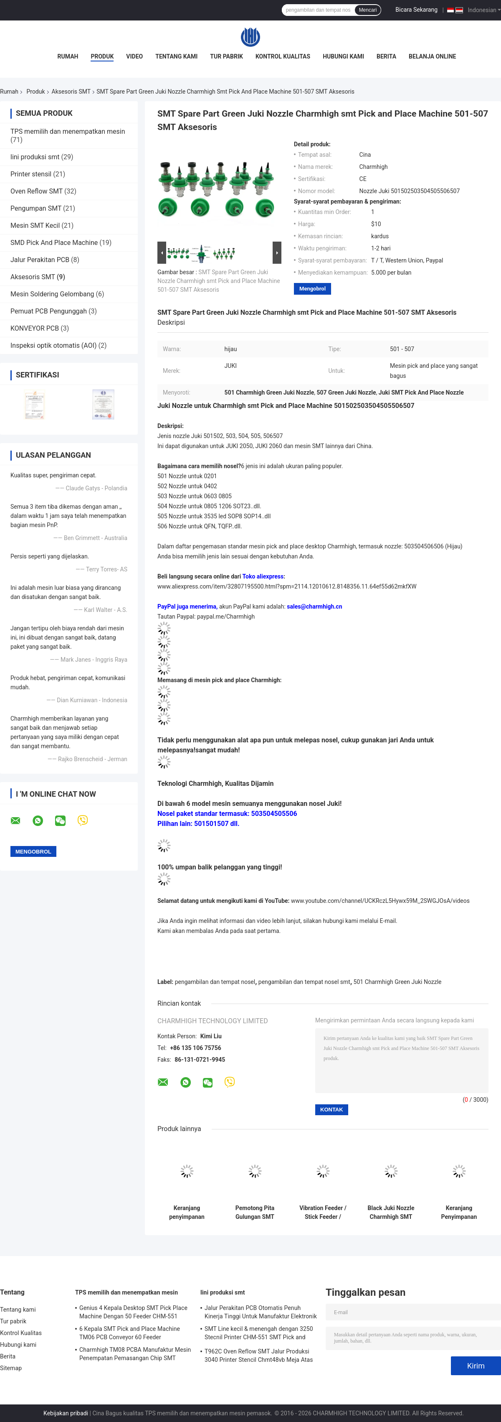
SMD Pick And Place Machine (54, 243)
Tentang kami (176, 56)
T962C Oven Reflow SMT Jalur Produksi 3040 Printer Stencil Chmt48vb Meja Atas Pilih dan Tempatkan (259, 1357)
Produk (102, 56)
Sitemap (11, 1368)
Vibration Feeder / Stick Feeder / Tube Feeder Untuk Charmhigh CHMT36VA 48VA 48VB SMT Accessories (323, 1213)
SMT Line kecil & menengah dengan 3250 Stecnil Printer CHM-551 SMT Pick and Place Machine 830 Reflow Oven (259, 1334)
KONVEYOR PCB (34, 328)
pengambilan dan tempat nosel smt (304, 982)
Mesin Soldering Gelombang (52, 294)
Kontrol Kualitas (283, 56)
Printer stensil (30, 174)
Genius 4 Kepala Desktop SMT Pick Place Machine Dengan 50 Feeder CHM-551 (133, 1312)
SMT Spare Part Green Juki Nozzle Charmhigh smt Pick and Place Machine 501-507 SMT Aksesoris (218, 281)
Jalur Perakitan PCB (39, 260)
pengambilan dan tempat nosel (215, 982)
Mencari (368, 10)
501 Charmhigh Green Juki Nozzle (398, 982)
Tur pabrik (226, 56)
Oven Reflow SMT (36, 191)
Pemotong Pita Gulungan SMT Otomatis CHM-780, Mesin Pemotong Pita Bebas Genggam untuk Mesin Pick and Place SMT (255, 1213)
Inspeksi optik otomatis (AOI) (53, 345)
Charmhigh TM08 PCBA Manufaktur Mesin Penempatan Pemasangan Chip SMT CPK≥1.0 (135, 1355)
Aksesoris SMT (71, 91)
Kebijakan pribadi (65, 1413)
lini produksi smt (34, 157)
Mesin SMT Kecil (35, 225)
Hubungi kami (343, 56)
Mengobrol (312, 288)
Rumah (68, 56)
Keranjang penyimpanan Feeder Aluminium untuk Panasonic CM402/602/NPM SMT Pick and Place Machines (187, 1213)
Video (134, 56)
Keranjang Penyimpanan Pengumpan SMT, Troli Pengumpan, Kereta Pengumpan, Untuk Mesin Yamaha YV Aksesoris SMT (459, 1213)
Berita (386, 56)
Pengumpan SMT (35, 208)
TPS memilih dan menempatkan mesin (67, 131)
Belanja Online (432, 56)
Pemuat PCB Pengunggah (48, 311)
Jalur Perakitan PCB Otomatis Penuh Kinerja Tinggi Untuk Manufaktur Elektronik (261, 1312)
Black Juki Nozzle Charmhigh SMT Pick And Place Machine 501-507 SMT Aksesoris (391, 1213)
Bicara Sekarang (416, 9)
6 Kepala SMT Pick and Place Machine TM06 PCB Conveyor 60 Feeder (129, 1332)
